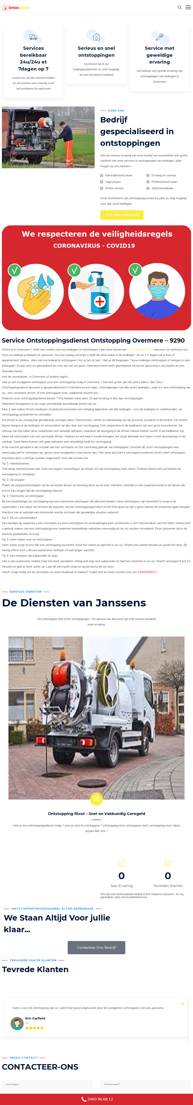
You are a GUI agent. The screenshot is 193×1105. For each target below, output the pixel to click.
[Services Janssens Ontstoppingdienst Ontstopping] (16, 7)
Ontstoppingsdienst (140, 351)
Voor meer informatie (122, 216)
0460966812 (147, 573)
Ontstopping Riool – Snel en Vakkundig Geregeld (96, 815)
